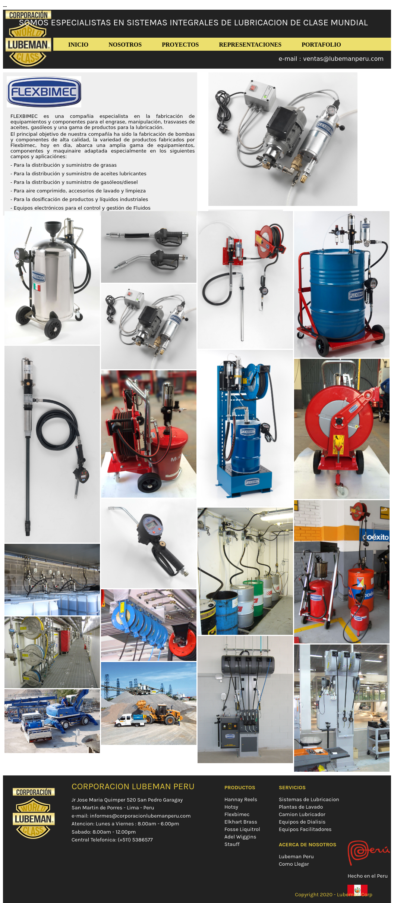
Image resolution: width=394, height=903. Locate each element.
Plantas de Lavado (301, 807)
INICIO (78, 44)
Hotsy (231, 807)
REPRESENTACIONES (250, 44)
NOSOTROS (125, 44)
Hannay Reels (240, 799)
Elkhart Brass (240, 822)
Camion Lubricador (302, 814)
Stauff (232, 844)
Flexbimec (236, 814)
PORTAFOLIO (321, 44)
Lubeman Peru (296, 856)
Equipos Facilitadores (305, 829)
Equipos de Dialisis (302, 822)
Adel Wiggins (240, 837)
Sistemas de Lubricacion (309, 799)
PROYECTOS (180, 44)
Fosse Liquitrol (242, 829)
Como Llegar (294, 864)
